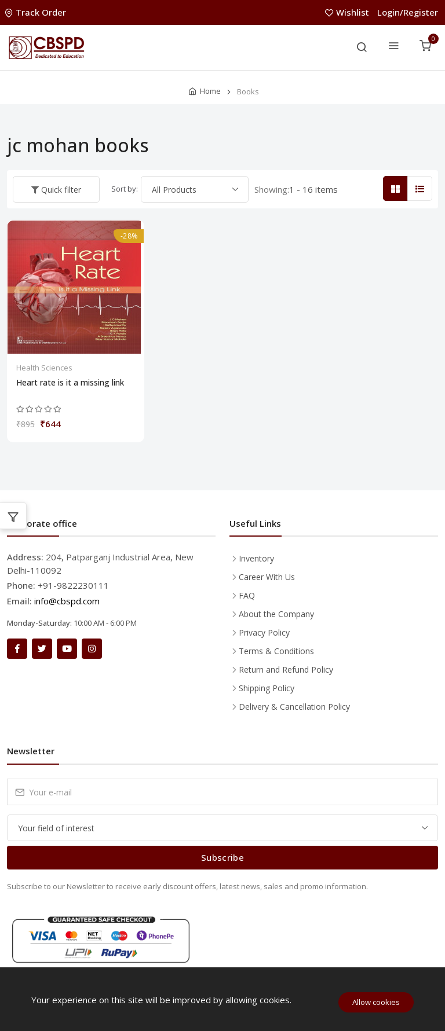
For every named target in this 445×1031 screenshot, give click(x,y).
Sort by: (124, 189)
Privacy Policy (264, 632)
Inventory (256, 558)
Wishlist (348, 12)
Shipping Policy (266, 688)
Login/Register (407, 12)
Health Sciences (44, 367)
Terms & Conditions (276, 650)
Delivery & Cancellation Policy (294, 706)
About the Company (276, 613)
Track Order (36, 12)
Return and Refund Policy (286, 669)
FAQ (247, 595)
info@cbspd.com (67, 601)
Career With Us (267, 576)
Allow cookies (376, 1002)
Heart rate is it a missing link (70, 382)
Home (210, 91)
